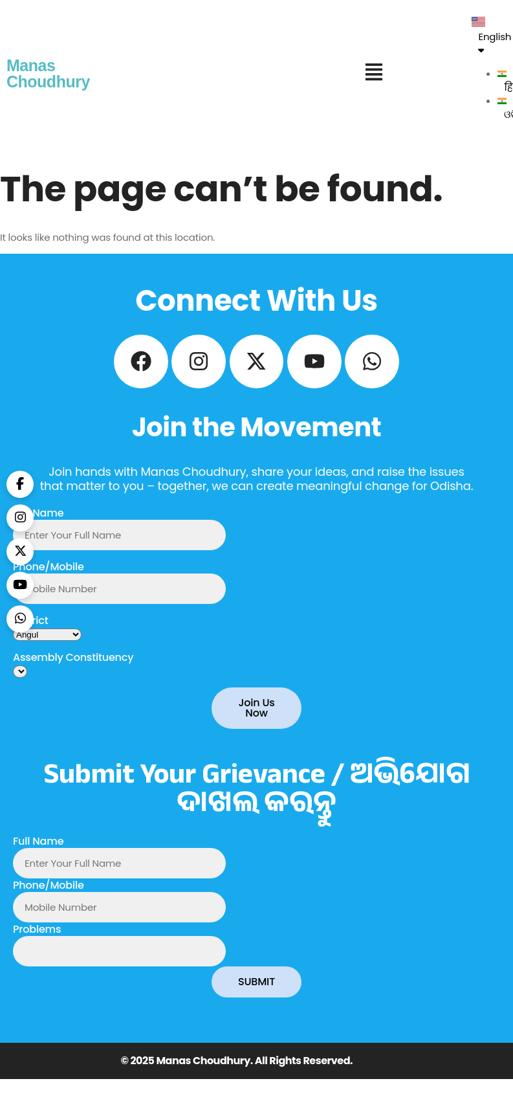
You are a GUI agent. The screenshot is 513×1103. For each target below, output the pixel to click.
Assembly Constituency (73, 667)
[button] (373, 74)
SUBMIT (256, 991)
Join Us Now (256, 717)
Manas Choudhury (48, 73)
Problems (37, 938)
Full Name (38, 522)
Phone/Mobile (48, 576)
